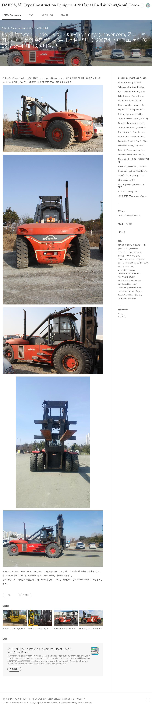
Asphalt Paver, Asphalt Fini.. (131, 109)
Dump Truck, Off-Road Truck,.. (132, 136)
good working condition (128, 248)
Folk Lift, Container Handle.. (131, 150)
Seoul (130, 294)
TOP (148, 700)
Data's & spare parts (127, 191)
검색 (142, 5)
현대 (137, 255)
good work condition (126, 262)
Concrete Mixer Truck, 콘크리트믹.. (133, 118)
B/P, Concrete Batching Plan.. (132, 91)
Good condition (124, 284)
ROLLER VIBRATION (126, 291)
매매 (135, 294)
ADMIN (64, 15)
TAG (31, 15)
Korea (135, 284)
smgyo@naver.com (126, 270)
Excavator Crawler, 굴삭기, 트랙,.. (133, 141)
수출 (143, 245)
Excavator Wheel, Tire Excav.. (131, 145)
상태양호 (138, 291)
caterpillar (122, 298)
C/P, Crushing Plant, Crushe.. (131, 96)
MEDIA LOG (47, 15)
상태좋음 (121, 255)
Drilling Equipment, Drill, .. (130, 114)
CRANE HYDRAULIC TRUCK (129, 273)
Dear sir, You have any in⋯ (129, 215)
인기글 (129, 223)
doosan (138, 280)
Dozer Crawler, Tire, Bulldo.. (131, 132)
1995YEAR (132, 298)
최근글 (120, 223)
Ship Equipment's (126, 179)
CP (140, 294)
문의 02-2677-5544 (125, 266)
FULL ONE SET (124, 259)
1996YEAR (122, 294)
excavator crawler (125, 280)
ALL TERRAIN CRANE (126, 277)
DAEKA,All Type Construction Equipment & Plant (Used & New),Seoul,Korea (70, 5)
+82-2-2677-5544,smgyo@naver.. (133, 196)
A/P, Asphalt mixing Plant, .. (131, 87)
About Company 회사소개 (129, 82)
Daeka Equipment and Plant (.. (132, 77)
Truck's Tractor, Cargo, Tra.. (131, 175)
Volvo (134, 259)
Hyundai (141, 259)
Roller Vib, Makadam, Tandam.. (132, 166)
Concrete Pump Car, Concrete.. (132, 127)
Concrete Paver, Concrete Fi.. (131, 123)
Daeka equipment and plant (129, 287)
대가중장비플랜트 (124, 245)
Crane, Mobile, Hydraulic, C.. (131, 105)
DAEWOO (136, 245)
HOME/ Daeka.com (11, 15)
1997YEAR (130, 255)
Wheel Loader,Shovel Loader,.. (132, 154)
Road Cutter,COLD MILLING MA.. (132, 170)
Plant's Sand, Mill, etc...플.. (130, 100)
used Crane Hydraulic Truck (129, 252)
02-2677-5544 (142, 262)
